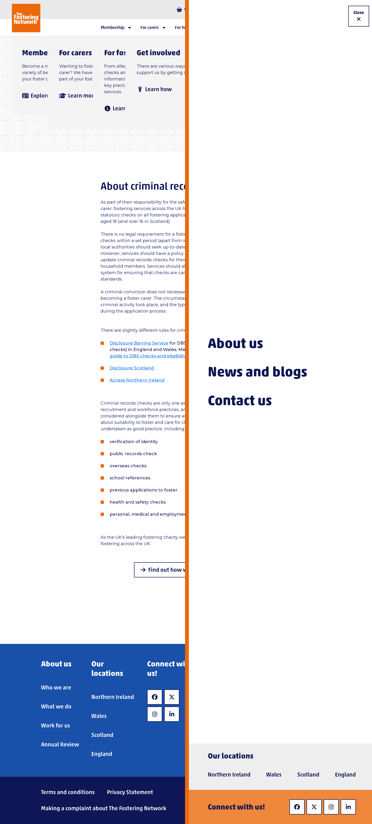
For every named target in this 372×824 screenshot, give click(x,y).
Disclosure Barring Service (139, 343)
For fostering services (129, 70)
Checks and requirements (200, 70)
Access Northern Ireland (137, 380)
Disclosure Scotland (132, 368)
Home (83, 70)
